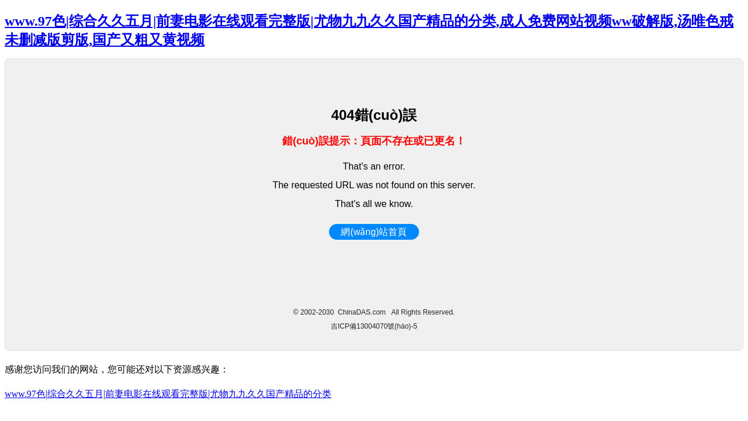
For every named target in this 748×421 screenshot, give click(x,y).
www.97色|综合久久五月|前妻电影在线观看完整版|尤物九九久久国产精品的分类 (168, 394)
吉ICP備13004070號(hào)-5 (374, 326)
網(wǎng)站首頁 (374, 232)
